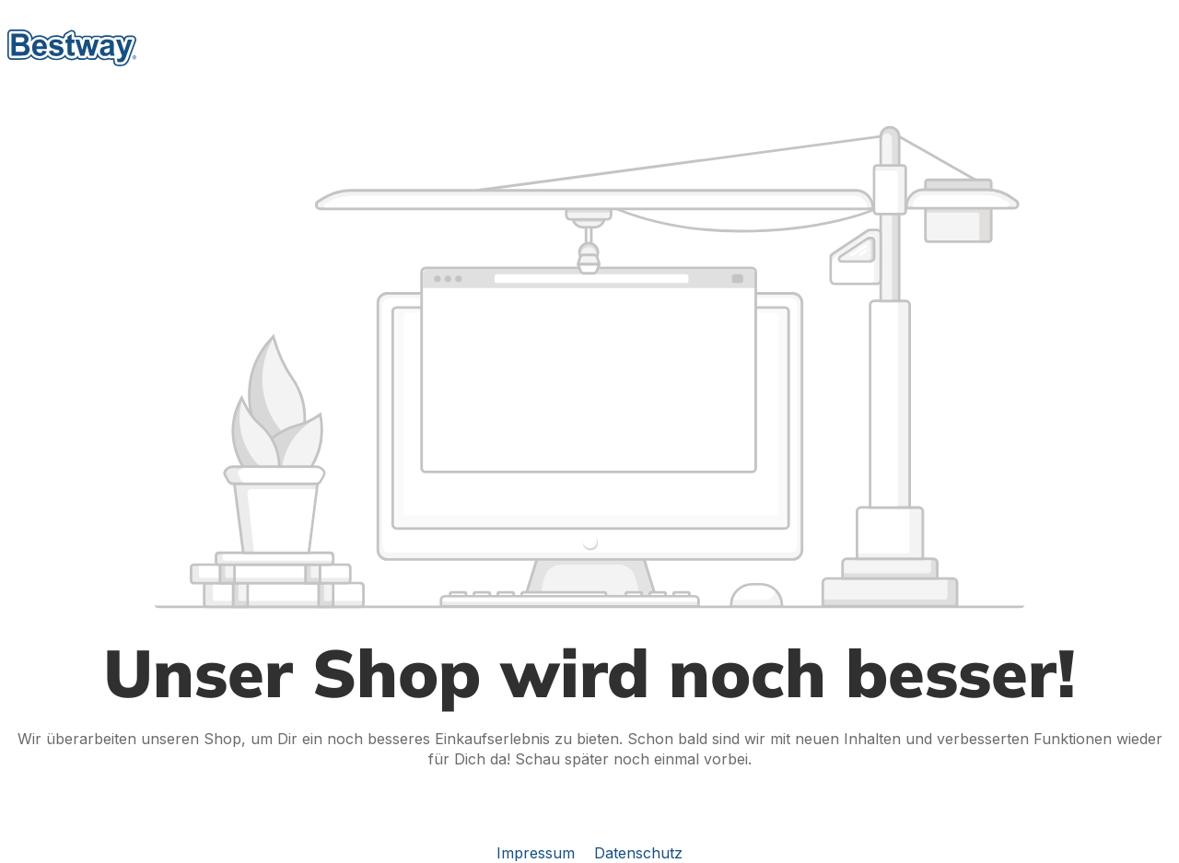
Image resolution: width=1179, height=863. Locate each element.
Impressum (537, 853)
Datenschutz (638, 853)
